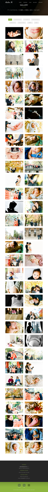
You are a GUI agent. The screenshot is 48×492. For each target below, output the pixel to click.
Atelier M (8, 2)
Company (25, 2)
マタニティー (12, 22)
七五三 (36, 22)
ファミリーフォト (36, 19)
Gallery (35, 2)
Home (20, 2)
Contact (41, 2)
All (10, 19)
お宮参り (29, 22)
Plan (30, 2)
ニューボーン (26, 19)
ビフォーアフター (22, 22)
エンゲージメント (18, 19)
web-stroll (33, 489)
